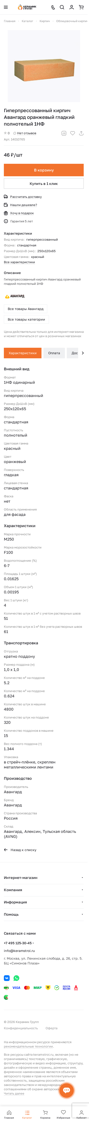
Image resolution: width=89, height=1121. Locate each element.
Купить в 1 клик (44, 183)
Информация (15, 902)
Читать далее (14, 1093)
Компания (13, 890)
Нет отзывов (25, 133)
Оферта (51, 1028)
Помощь (11, 914)
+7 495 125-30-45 (18, 943)
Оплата (54, 353)
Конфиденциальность (21, 1028)
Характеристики (23, 353)
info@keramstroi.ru (19, 951)
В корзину (44, 170)
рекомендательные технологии (28, 1046)
